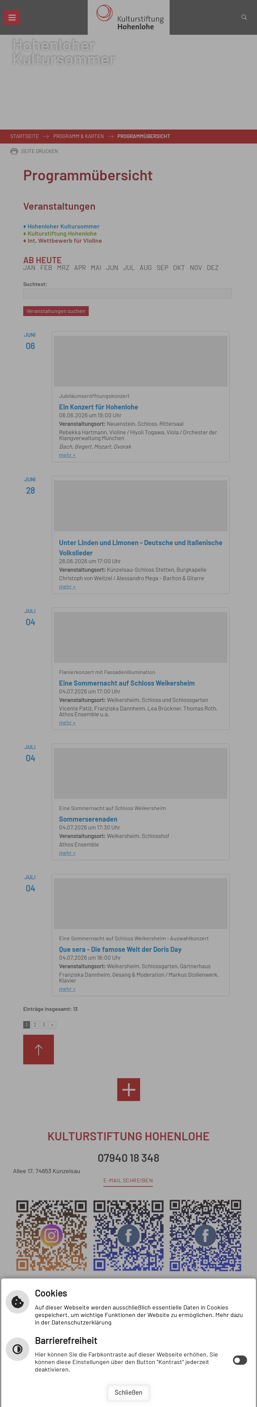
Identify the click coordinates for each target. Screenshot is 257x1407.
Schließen (128, 1393)
